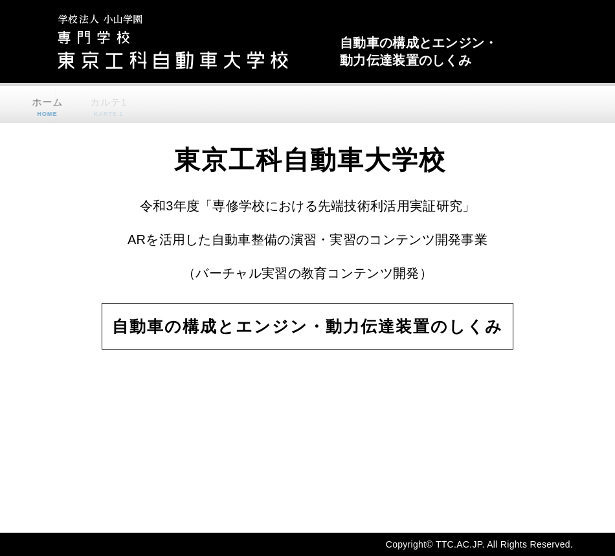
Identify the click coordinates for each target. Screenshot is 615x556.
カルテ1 (98, 106)
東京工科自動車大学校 (184, 41)
